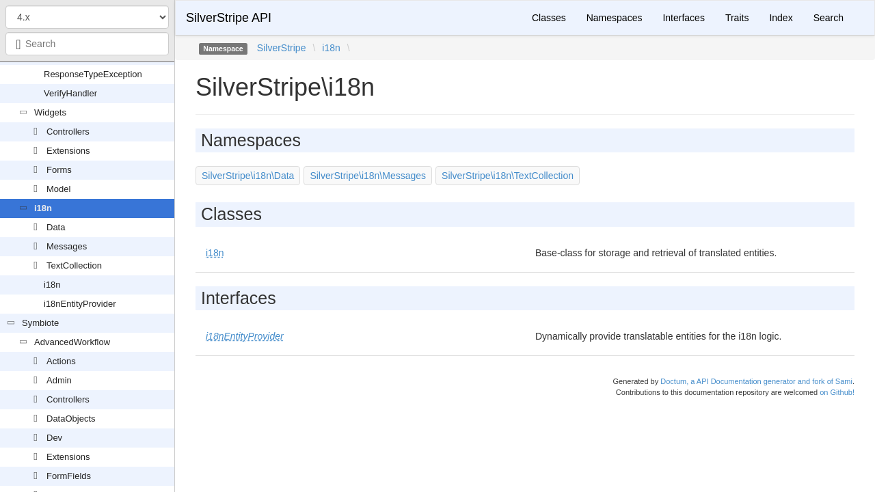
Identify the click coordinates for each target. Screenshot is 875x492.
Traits (737, 17)
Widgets (50, 112)
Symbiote (40, 323)
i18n (43, 208)
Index (780, 17)
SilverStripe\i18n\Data (248, 175)
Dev (54, 438)
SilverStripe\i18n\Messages (368, 175)
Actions (61, 361)
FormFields (68, 476)
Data (55, 227)
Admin (59, 380)
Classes (549, 17)
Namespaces (615, 17)
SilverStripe (281, 47)
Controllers (68, 131)
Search (828, 17)
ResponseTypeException (93, 74)
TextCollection (74, 265)
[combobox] (87, 43)
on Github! (837, 392)
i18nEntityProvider (80, 304)
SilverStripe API (228, 18)
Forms (59, 170)
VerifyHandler (70, 93)
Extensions (68, 151)
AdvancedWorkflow (72, 342)
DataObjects (71, 418)
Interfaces (683, 17)
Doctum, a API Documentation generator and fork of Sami (756, 381)
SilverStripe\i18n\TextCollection (508, 175)
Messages (66, 246)
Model (58, 189)
